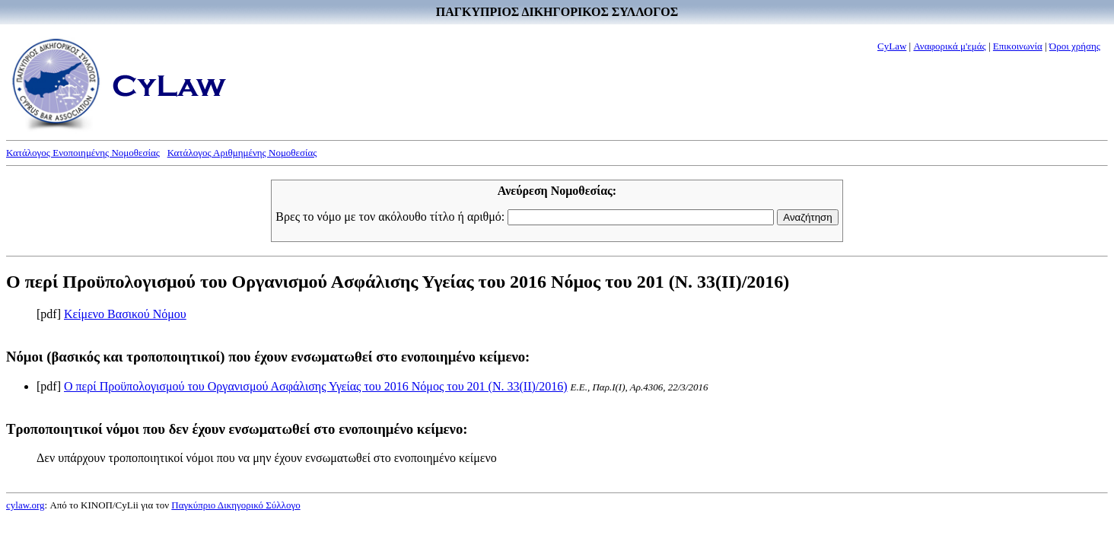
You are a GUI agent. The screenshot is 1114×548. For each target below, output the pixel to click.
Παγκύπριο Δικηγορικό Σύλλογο (235, 505)
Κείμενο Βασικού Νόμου (125, 313)
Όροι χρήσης (1074, 46)
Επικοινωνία (1017, 46)
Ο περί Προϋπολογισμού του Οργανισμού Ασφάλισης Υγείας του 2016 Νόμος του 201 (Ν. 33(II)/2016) (316, 386)
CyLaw (891, 46)
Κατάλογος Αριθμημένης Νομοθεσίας (242, 152)
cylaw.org (25, 505)
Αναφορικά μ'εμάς (949, 46)
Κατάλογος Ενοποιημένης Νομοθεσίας (83, 152)
